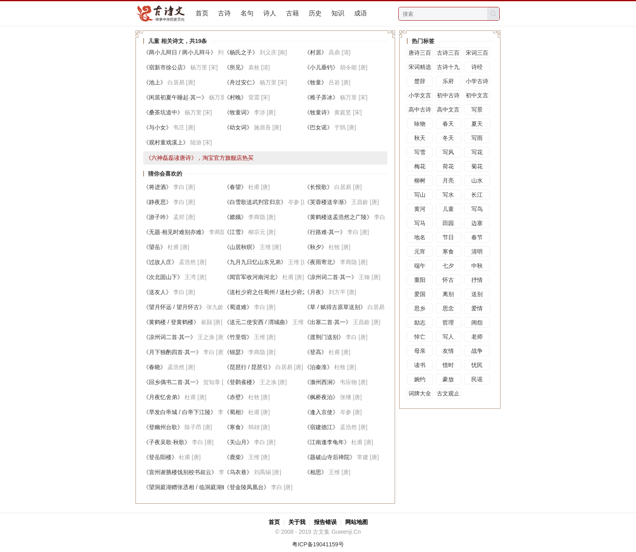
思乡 (419, 308)
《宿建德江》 (321, 427)
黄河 (419, 209)
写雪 (419, 152)
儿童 (448, 209)
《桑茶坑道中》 (163, 112)
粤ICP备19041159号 (318, 544)
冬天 (448, 138)
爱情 (477, 308)
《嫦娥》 (235, 217)
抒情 (477, 280)
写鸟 (477, 209)
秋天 (419, 138)
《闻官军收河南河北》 (252, 277)
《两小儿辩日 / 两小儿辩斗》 (179, 52)
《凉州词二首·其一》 (330, 277)
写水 (448, 194)
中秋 (477, 265)
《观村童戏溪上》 (166, 142)
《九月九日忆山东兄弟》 (255, 262)
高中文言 (448, 109)
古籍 (292, 13)
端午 (419, 265)
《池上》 (154, 82)
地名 (419, 237)
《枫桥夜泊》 (321, 397)
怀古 (448, 280)
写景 (477, 109)
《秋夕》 (315, 247)
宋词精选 (419, 67)
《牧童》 (315, 82)
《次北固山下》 (163, 277)
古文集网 (164, 13)
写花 (477, 152)
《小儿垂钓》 (321, 67)
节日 (448, 237)
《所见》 (235, 67)
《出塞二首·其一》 (327, 322)
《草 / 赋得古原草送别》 (335, 307)
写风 (448, 152)
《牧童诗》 (318, 112)
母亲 (419, 351)
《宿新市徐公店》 (166, 67)
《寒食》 (235, 427)
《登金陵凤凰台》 (246, 487)
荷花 (448, 166)
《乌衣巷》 (238, 472)
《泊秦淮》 (318, 367)
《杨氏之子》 (241, 52)
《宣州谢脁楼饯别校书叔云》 (180, 472)
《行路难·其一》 (325, 232)
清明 (477, 251)
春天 (448, 123)
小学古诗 (477, 81)
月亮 (448, 180)
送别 (477, 294)
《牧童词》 (238, 112)
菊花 (477, 166)
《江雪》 (235, 232)
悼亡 (419, 336)
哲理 (448, 322)
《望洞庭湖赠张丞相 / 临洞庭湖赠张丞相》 (196, 487)
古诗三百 (448, 52)
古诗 (224, 13)
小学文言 (419, 95)
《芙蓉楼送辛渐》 (327, 202)
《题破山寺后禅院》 (329, 457)
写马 (419, 223)
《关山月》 (238, 442)
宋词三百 (477, 52)
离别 (448, 294)
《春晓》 (154, 367)
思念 (448, 308)
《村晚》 (235, 97)
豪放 (448, 379)
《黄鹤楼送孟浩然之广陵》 (338, 217)
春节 (477, 237)
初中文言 (477, 95)
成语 (360, 13)
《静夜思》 (157, 202)
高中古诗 (419, 109)
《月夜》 (315, 292)
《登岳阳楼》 (160, 457)
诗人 (269, 13)
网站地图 (356, 522)
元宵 (419, 251)
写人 (448, 336)
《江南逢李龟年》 (327, 442)
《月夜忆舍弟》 (163, 397)
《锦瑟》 (235, 352)
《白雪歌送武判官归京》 (255, 202)
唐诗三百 (419, 52)
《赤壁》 (235, 397)
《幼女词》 (238, 127)
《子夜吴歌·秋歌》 (166, 442)
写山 (419, 194)
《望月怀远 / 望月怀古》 (174, 307)
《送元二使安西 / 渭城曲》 (257, 322)
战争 (477, 351)
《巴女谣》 (318, 127)
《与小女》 (157, 127)
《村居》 (315, 52)
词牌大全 (419, 393)
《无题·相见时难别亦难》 (175, 232)
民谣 (477, 379)
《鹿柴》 (235, 457)
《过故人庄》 (160, 262)
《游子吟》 (157, 217)
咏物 (419, 123)
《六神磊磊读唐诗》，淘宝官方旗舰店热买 (200, 158)
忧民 (477, 365)
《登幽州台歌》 (163, 427)
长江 (477, 194)
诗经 (477, 67)
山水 (477, 180)
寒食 (448, 251)
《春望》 (235, 187)
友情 (448, 351)
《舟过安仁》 (241, 82)
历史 (315, 13)
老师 (477, 336)
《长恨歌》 (318, 187)
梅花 (419, 166)
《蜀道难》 (238, 307)
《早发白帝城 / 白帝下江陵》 (179, 412)
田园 (448, 223)
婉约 (419, 379)
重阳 (419, 280)
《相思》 (315, 472)
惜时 (448, 365)
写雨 (477, 138)
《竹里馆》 (238, 337)
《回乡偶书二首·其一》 (172, 382)
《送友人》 (157, 292)
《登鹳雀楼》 (241, 382)
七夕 (448, 265)
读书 (419, 365)
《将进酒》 (157, 187)
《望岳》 (154, 247)
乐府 (448, 81)
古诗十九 (448, 67)
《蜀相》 (235, 412)
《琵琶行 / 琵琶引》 (249, 367)
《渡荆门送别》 (324, 337)
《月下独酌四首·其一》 (172, 352)
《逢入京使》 (321, 412)
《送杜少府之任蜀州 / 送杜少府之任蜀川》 (277, 292)
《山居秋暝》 (241, 247)
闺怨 (477, 322)
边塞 (477, 223)
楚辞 (419, 81)
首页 (202, 13)
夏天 (477, 123)
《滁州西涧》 (321, 382)
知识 (337, 13)
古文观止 (448, 393)
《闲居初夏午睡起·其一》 (175, 97)
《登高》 (315, 352)
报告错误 (325, 522)
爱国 (419, 294)
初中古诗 (448, 95)
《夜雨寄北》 (321, 262)
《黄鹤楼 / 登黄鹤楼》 (171, 322)
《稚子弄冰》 (321, 97)
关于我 (296, 522)
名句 (247, 13)
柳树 (419, 180)
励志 (419, 322)
